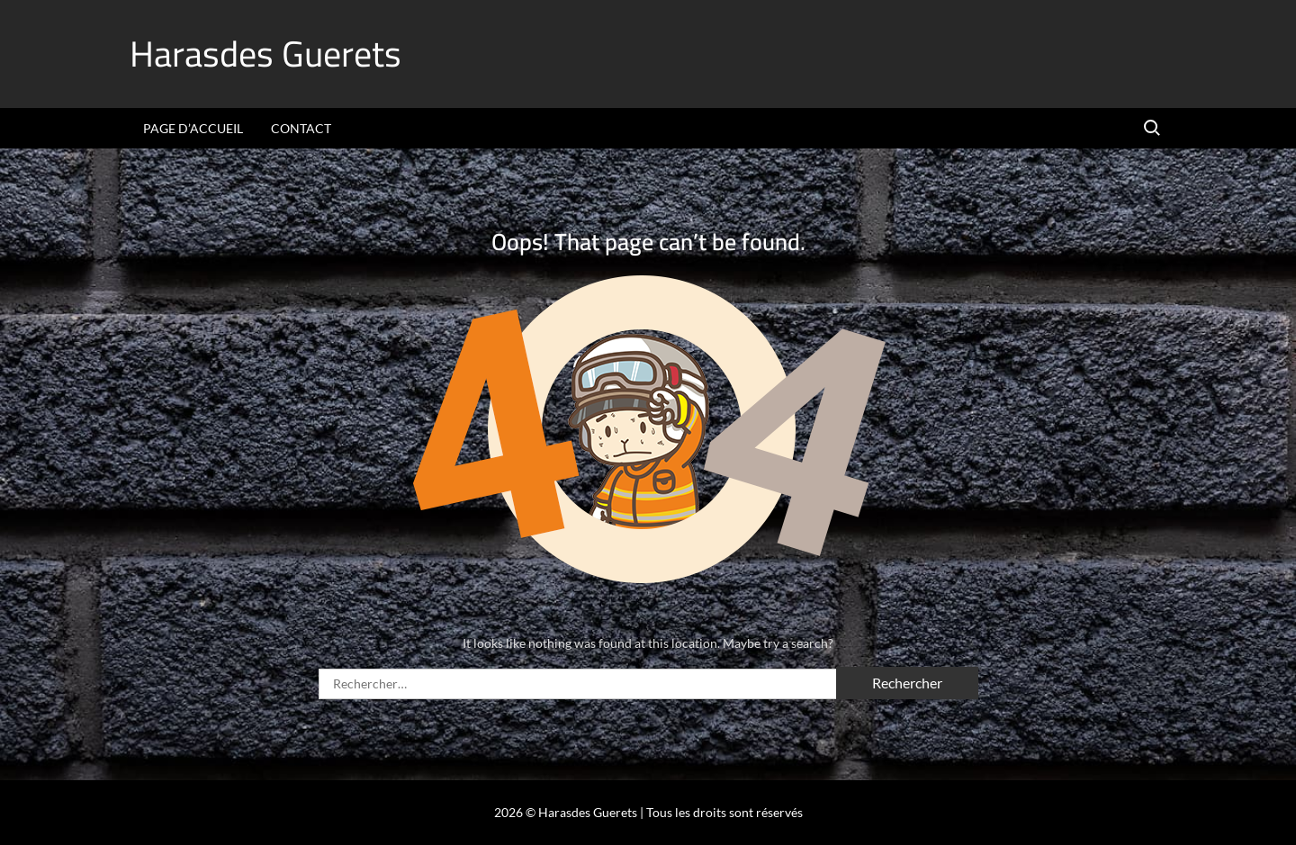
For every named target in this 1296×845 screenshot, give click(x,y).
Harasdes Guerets (265, 53)
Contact (301, 128)
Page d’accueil (193, 128)
